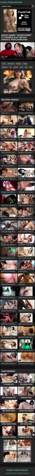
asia (31, 67)
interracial (11, 64)
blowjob (18, 64)
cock (21, 67)
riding (25, 64)
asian (4, 64)
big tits (16, 67)
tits (10, 67)
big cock (4, 67)
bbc (26, 67)
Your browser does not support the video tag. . (17, 51)
